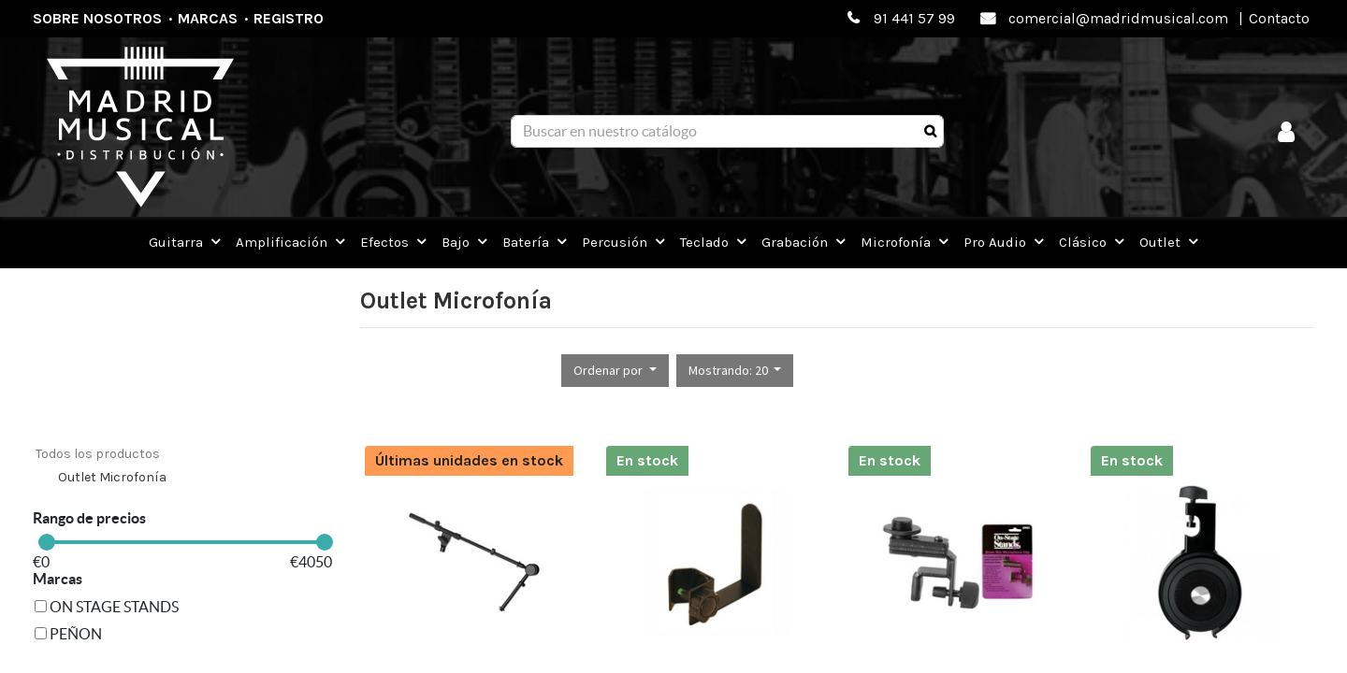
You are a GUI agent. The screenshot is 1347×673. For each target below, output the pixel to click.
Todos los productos (98, 454)
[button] (615, 370)
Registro (288, 18)
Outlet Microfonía (112, 477)
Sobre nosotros (97, 18)
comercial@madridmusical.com (1118, 18)
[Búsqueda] (930, 132)
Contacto (1279, 18)
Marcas (208, 18)
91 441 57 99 (914, 18)
